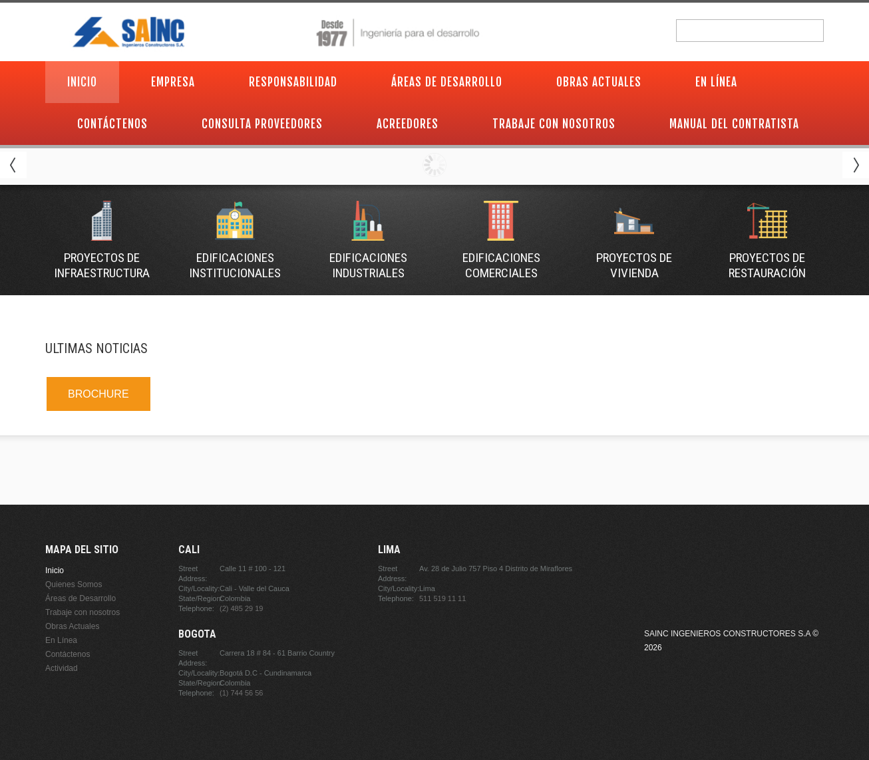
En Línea (716, 82)
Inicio (82, 82)
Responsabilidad (293, 82)
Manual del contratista (734, 124)
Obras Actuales (598, 82)
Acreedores (407, 124)
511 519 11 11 (442, 598)
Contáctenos (112, 124)
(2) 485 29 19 (241, 608)
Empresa (173, 82)
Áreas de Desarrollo (446, 82)
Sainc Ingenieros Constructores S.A (727, 633)
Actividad (61, 668)
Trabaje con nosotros (553, 124)
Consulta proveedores (262, 124)
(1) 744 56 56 (241, 693)
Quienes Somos (73, 584)
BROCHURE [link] (98, 394)
